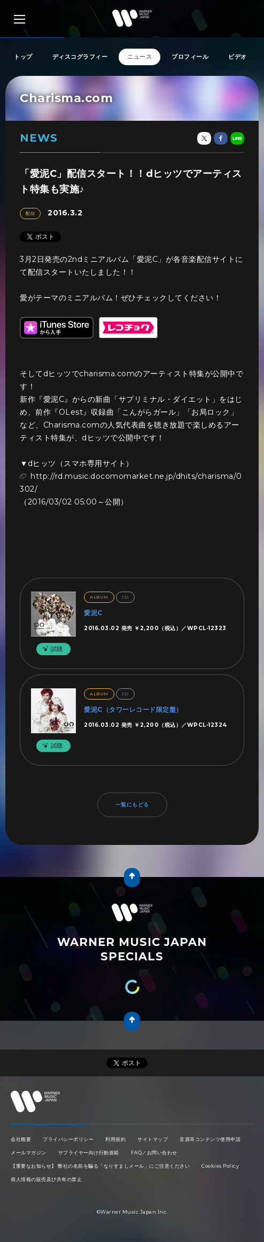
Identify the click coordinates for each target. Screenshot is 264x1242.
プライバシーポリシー (68, 1139)
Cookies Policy (220, 1166)
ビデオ (237, 56)
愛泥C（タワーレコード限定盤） (133, 709)
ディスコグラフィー (80, 56)
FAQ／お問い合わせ (154, 1152)
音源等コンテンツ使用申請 (210, 1139)
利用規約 (115, 1139)
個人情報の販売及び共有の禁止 (46, 1179)
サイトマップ (152, 1139)
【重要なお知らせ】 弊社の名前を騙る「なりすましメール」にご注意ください (100, 1166)
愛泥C (93, 613)
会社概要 (21, 1139)
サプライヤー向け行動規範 (88, 1152)
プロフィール (190, 56)
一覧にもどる (132, 804)
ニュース (139, 56)
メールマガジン (28, 1152)
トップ (23, 56)
